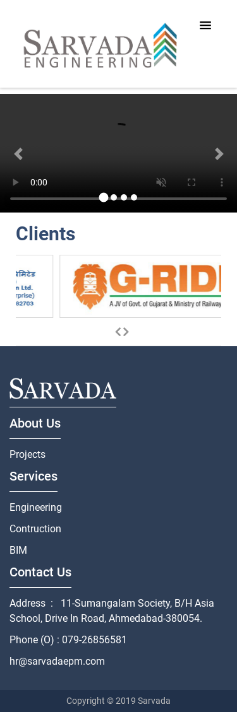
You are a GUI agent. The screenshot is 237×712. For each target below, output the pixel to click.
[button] (17, 155)
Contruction (35, 529)
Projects (27, 454)
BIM (18, 550)
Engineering (35, 507)
